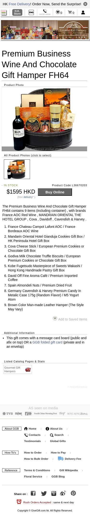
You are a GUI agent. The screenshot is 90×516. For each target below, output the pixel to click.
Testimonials (32, 439)
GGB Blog (58, 475)
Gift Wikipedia (69, 469)
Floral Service (33, 475)
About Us (54, 427)
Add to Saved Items (70, 318)
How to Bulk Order (36, 457)
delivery (28, 197)
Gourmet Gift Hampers (17, 369)
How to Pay (58, 451)
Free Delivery (19, 4)
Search (57, 433)
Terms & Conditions (37, 469)
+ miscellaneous (77, 386)
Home (30, 427)
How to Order (33, 451)
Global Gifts (58, 439)
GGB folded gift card (47, 342)
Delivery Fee (69, 457)
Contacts (32, 433)
